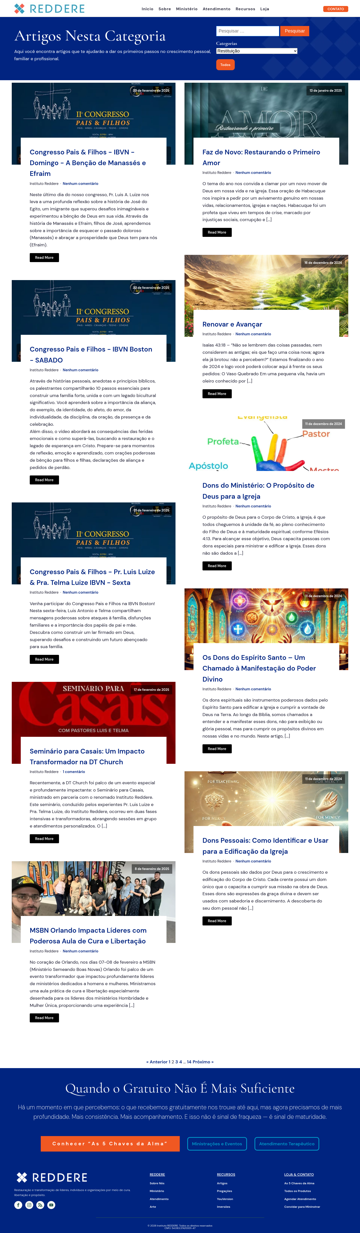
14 (189, 1061)
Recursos (246, 8)
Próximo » (203, 1061)
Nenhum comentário (80, 182)
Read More (44, 256)
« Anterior (157, 1061)
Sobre (164, 8)
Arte (153, 1206)
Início (148, 8)
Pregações (224, 1191)
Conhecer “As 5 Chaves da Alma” (110, 1143)
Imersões (223, 1206)
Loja (265, 8)
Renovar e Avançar (232, 323)
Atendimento (217, 8)
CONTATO (336, 8)
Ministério (187, 8)
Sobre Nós (157, 1183)
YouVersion (225, 1198)
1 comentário (74, 771)
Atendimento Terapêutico (288, 1143)
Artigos (222, 1183)
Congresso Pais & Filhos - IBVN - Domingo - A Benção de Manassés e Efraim (88, 162)
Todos (225, 63)
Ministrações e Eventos (219, 1143)
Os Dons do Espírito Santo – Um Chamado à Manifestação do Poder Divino (259, 667)
